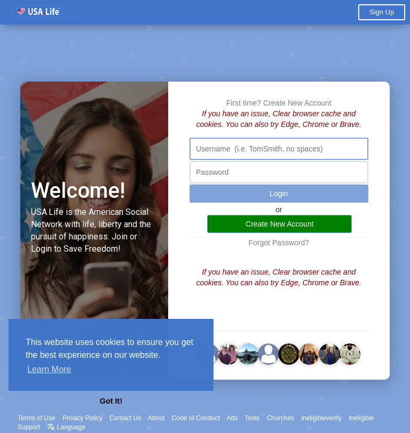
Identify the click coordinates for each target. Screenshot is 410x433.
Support (29, 427)
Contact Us (125, 418)
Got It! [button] (111, 401)
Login (279, 193)
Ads (232, 418)
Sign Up (381, 12)
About (156, 418)
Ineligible (361, 418)
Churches (280, 418)
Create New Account (297, 103)
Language (66, 427)
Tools (252, 418)
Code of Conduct (196, 418)
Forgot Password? (278, 242)
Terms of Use (37, 418)
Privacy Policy (82, 418)
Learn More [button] (49, 369)
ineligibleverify (321, 418)
